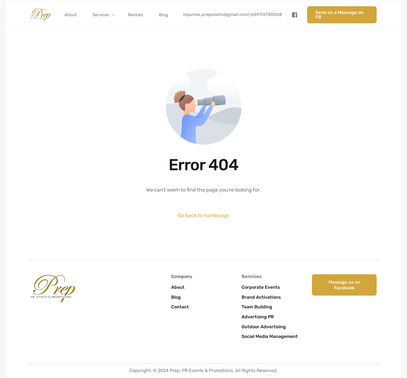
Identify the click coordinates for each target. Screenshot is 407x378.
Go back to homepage (203, 215)
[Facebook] (294, 14)
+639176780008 (265, 14)
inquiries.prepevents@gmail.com (215, 14)
